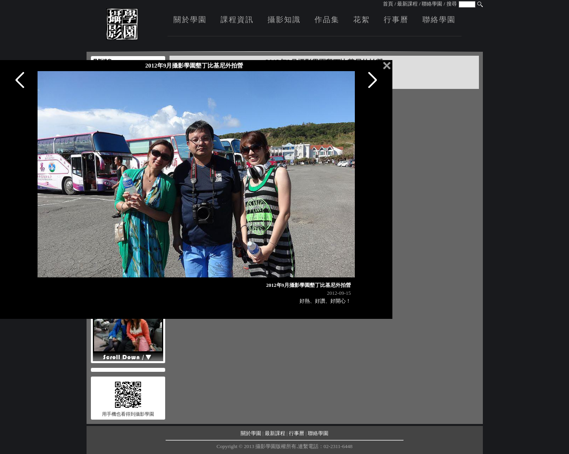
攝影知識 (284, 19)
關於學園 (190, 19)
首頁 (388, 4)
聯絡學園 (432, 4)
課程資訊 (237, 19)
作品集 (327, 19)
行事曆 (396, 19)
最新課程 (407, 4)
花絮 (361, 19)
